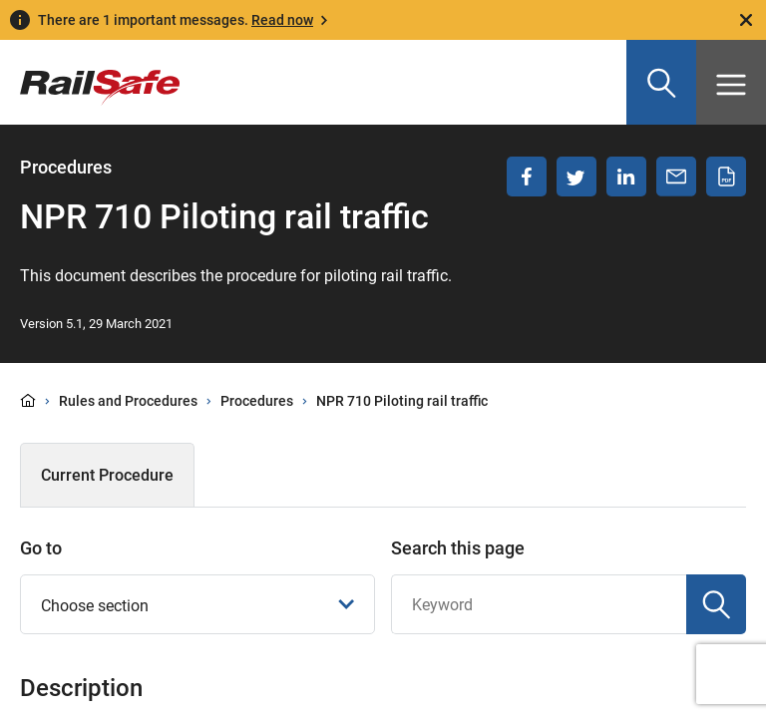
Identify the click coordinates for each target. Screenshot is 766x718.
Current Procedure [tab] (107, 475)
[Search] (716, 604)
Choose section (198, 605)
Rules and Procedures (128, 401)
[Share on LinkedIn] (626, 176)
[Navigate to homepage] (90, 73)
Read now (282, 20)
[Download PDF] (726, 176)
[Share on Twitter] (576, 176)
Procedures (256, 401)
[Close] (746, 20)
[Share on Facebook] (527, 176)
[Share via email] (676, 176)
